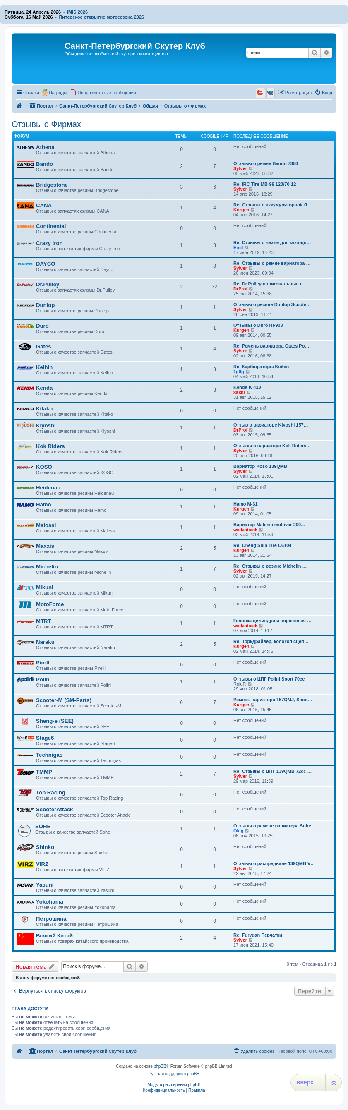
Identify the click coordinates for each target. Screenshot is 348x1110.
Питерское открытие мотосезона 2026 (101, 16)
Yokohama (49, 902)
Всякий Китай (54, 936)
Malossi (46, 525)
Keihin (44, 367)
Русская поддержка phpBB (174, 1074)
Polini (43, 679)
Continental (51, 226)
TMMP (44, 772)
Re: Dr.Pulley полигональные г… (269, 283)
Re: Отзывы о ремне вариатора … (271, 263)
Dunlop (45, 305)
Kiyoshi (46, 425)
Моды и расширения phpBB (173, 1084)
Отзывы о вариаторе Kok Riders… (272, 445)
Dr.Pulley (47, 284)
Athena (45, 147)
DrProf (240, 288)
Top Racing (50, 792)
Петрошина (51, 919)
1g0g (238, 371)
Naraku (45, 642)
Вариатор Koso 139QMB (260, 466)
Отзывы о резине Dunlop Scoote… (272, 304)
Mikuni (44, 587)
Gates (43, 346)
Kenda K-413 (247, 387)
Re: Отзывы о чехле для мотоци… (272, 242)
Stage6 (45, 738)
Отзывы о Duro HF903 (258, 325)
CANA (44, 205)
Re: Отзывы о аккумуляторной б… (272, 204)
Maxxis (45, 546)
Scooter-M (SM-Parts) (63, 700)
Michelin (47, 566)
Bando (44, 164)
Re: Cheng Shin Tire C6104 (262, 545)
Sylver (240, 168)
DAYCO (45, 264)
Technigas (49, 755)
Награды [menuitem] (58, 92)
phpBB (160, 1066)
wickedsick (245, 529)
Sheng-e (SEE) (55, 721)
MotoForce (50, 604)
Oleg (238, 830)
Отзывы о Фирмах (46, 124)
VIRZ (42, 864)
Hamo (43, 504)
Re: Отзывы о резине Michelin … (270, 565)
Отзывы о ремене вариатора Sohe (272, 825)
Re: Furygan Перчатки (257, 935)
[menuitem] (103, 93)
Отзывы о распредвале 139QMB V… (274, 863)
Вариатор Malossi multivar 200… (269, 524)
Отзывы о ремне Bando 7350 (265, 163)
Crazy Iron (49, 243)
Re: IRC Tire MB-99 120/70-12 (264, 184)
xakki (239, 392)
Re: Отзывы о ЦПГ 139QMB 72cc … (272, 771)
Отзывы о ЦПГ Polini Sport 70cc (269, 678)
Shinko (45, 847)
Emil (238, 247)
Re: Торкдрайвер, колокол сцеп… (271, 641)
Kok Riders (50, 446)
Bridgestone (52, 185)
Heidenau (48, 487)
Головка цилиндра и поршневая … (272, 620)
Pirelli (43, 662)
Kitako (44, 408)
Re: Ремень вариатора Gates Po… (271, 345)
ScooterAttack (54, 809)
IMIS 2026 (77, 12)
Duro (42, 326)
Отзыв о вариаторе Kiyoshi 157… (270, 424)
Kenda (44, 388)
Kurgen (241, 209)
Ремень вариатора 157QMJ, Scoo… (272, 699)
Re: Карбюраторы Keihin (261, 366)
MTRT (43, 621)
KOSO (44, 467)
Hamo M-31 (245, 503)
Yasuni (45, 885)
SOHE (42, 826)
